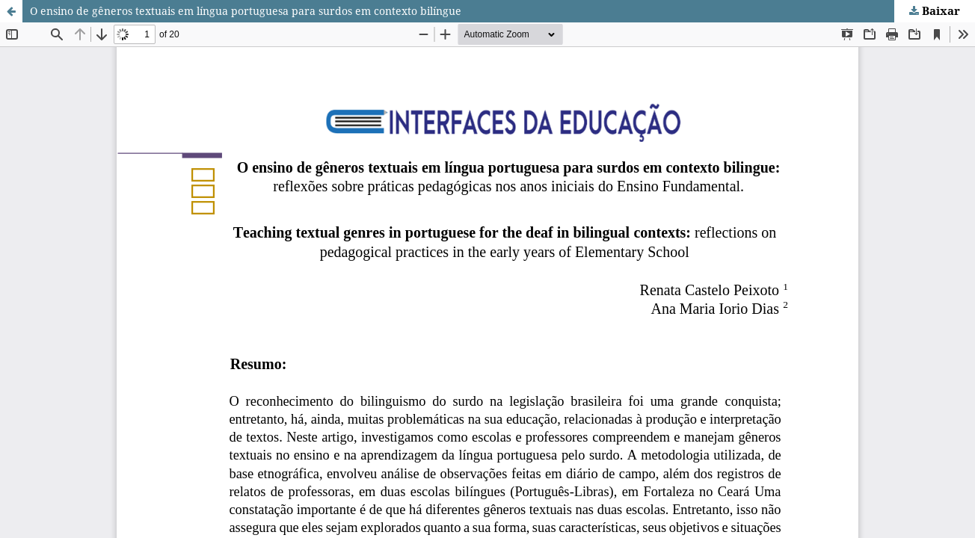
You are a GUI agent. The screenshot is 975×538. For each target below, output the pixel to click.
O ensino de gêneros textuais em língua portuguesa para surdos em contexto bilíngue (245, 11)
